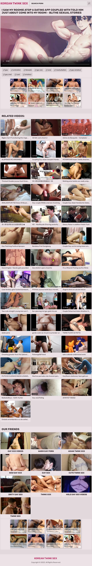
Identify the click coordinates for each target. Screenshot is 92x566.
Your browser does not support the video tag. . (46, 41)
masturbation (61, 70)
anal (49, 70)
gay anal (8, 74)
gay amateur (76, 70)
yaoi (18, 74)
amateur (28, 74)
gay (6, 70)
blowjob (29, 70)
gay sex (40, 70)
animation (17, 70)
